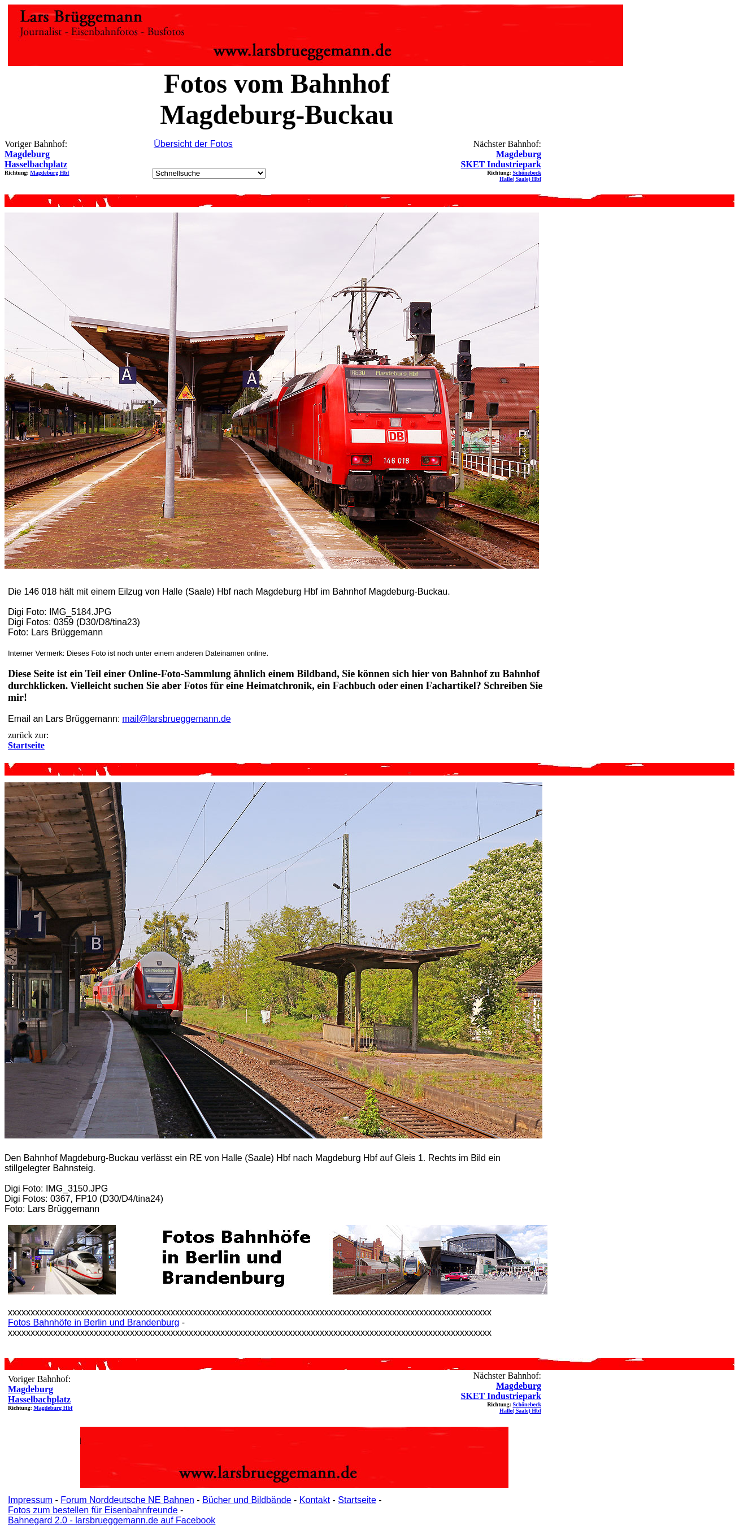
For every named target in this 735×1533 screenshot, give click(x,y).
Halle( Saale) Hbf (520, 179)
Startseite (357, 1500)
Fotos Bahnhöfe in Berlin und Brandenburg (93, 1322)
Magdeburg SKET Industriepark (501, 159)
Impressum (30, 1500)
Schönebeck (526, 173)
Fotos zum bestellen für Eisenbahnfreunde (93, 1510)
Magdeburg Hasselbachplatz (36, 159)
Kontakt (314, 1500)
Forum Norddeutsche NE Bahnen (127, 1500)
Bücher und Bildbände (246, 1500)
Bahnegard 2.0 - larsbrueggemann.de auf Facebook (111, 1520)
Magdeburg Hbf (49, 173)
